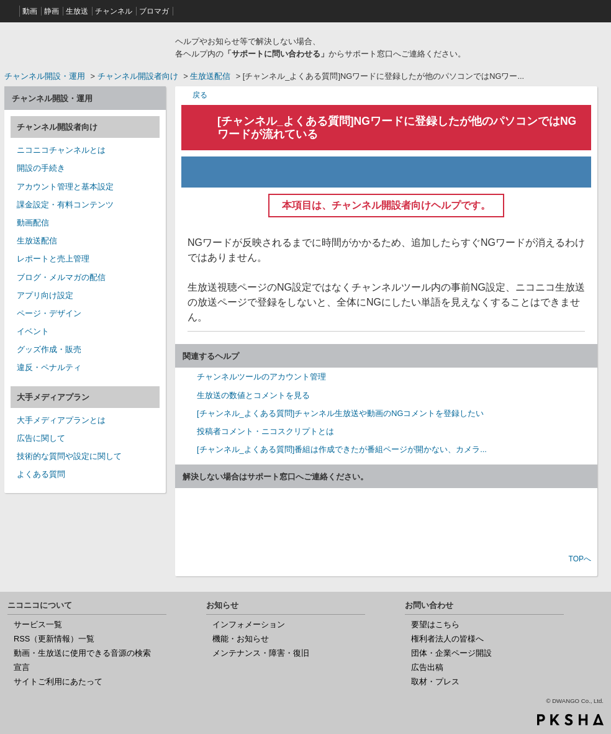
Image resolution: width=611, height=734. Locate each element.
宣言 (22, 667)
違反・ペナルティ (49, 367)
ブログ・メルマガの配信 (61, 277)
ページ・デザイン (49, 313)
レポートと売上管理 (53, 258)
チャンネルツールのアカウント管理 (261, 376)
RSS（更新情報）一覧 (54, 638)
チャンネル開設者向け (137, 76)
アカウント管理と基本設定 (65, 186)
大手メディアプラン (53, 397)
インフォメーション (248, 624)
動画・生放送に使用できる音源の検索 (82, 653)
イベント (33, 331)
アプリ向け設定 (45, 295)
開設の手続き (41, 168)
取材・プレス (435, 681)
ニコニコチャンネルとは (61, 150)
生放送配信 (210, 76)
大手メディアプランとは (61, 420)
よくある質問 (41, 474)
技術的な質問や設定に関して (69, 456)
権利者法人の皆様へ (447, 638)
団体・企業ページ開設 (451, 653)
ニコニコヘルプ (85, 45)
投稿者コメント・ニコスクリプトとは (265, 431)
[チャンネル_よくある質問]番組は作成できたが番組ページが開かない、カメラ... (342, 449)
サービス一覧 (38, 624)
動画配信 (33, 222)
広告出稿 (427, 667)
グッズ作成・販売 (49, 349)
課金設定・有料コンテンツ (65, 204)
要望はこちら (435, 624)
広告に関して (41, 438)
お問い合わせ (386, 522)
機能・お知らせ (240, 638)
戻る (199, 95)
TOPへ (580, 559)
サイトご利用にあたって (58, 681)
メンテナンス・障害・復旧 (260, 653)
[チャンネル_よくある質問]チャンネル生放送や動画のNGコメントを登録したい (340, 413)
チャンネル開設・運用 (44, 76)
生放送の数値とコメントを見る (253, 395)
